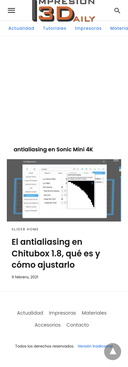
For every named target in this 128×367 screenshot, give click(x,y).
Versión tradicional (95, 346)
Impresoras (88, 28)
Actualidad (21, 28)
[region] (64, 88)
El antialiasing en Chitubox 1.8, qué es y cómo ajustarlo (56, 253)
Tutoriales (54, 28)
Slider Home (25, 229)
